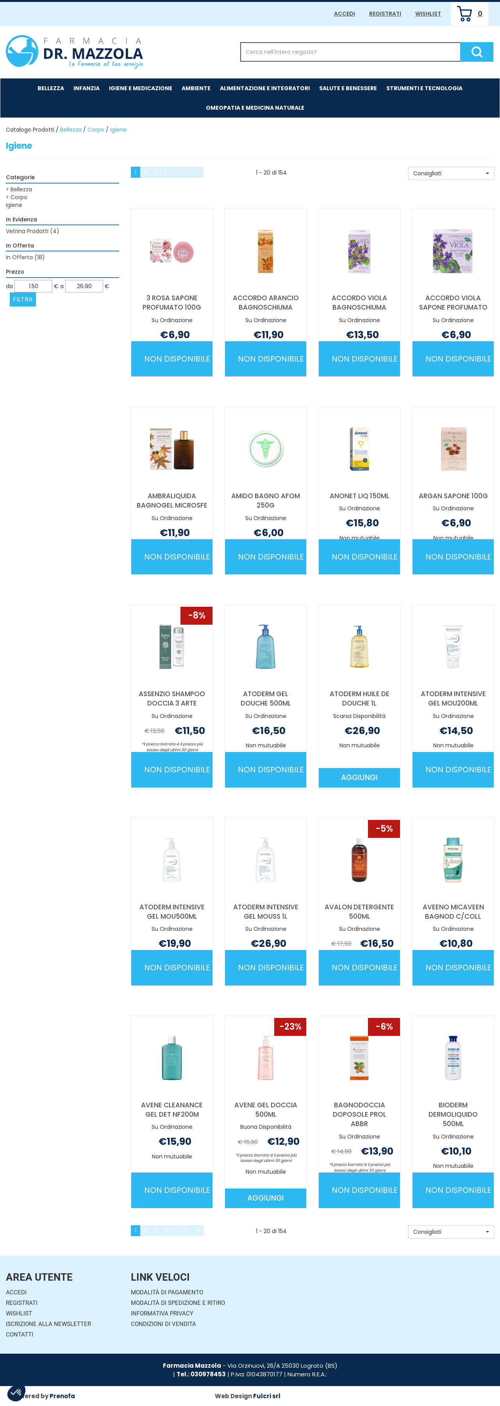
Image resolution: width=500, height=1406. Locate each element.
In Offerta (25, 257)
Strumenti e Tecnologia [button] (424, 88)
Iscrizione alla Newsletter (48, 1324)
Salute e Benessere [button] (348, 88)
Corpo (96, 130)
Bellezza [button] (51, 88)
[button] (451, 173)
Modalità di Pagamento (167, 1292)
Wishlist (428, 14)
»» (197, 172)
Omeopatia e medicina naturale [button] (255, 108)
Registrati (385, 14)
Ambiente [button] (196, 88)
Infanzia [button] (86, 88)
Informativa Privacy (162, 1313)
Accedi (344, 14)
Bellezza (71, 130)
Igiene (14, 205)
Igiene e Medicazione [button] (140, 88)
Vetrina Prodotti (32, 231)
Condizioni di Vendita (163, 1324)
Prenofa (62, 1396)
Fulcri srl (266, 1396)
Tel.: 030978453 (201, 1374)
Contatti (19, 1334)
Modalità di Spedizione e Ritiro (178, 1302)
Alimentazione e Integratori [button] (265, 88)
